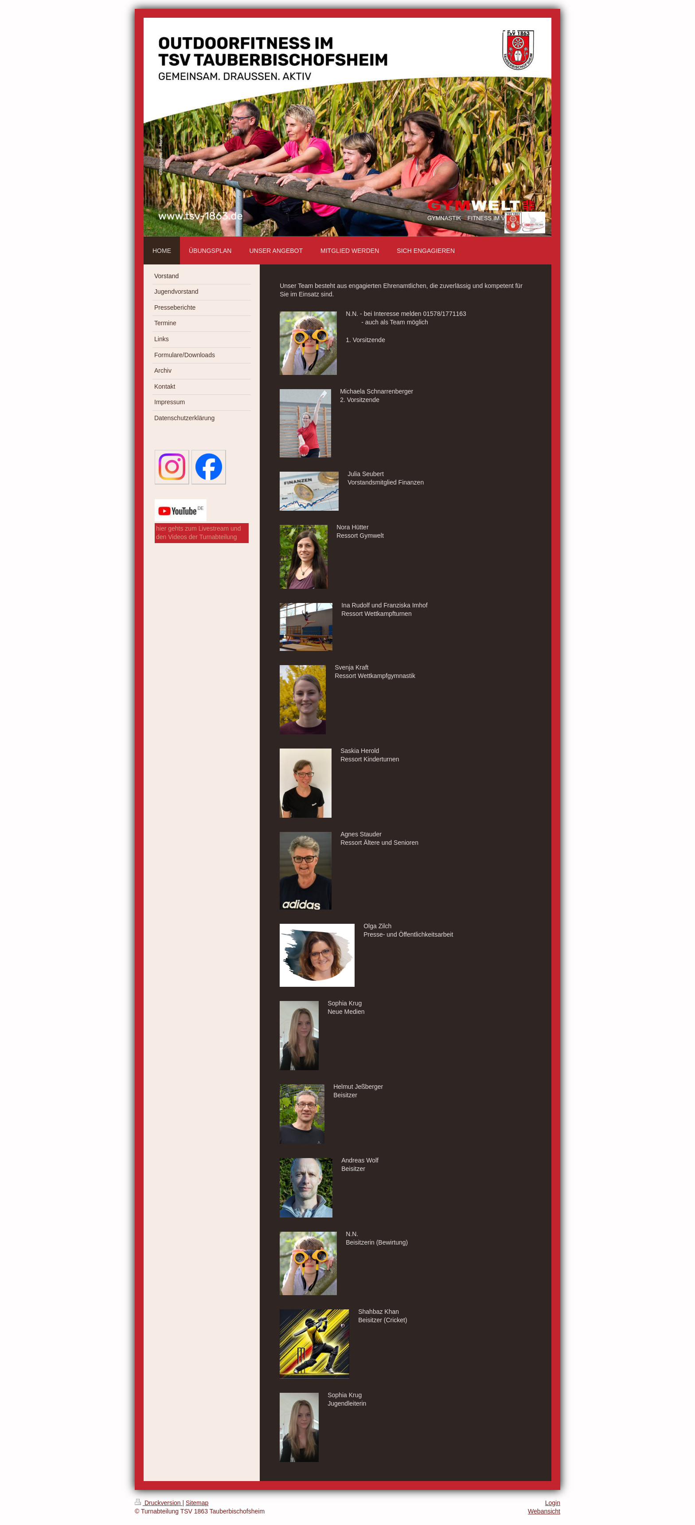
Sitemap (197, 1502)
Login (552, 1502)
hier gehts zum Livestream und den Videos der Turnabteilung (198, 533)
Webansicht (544, 1511)
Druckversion (158, 1502)
